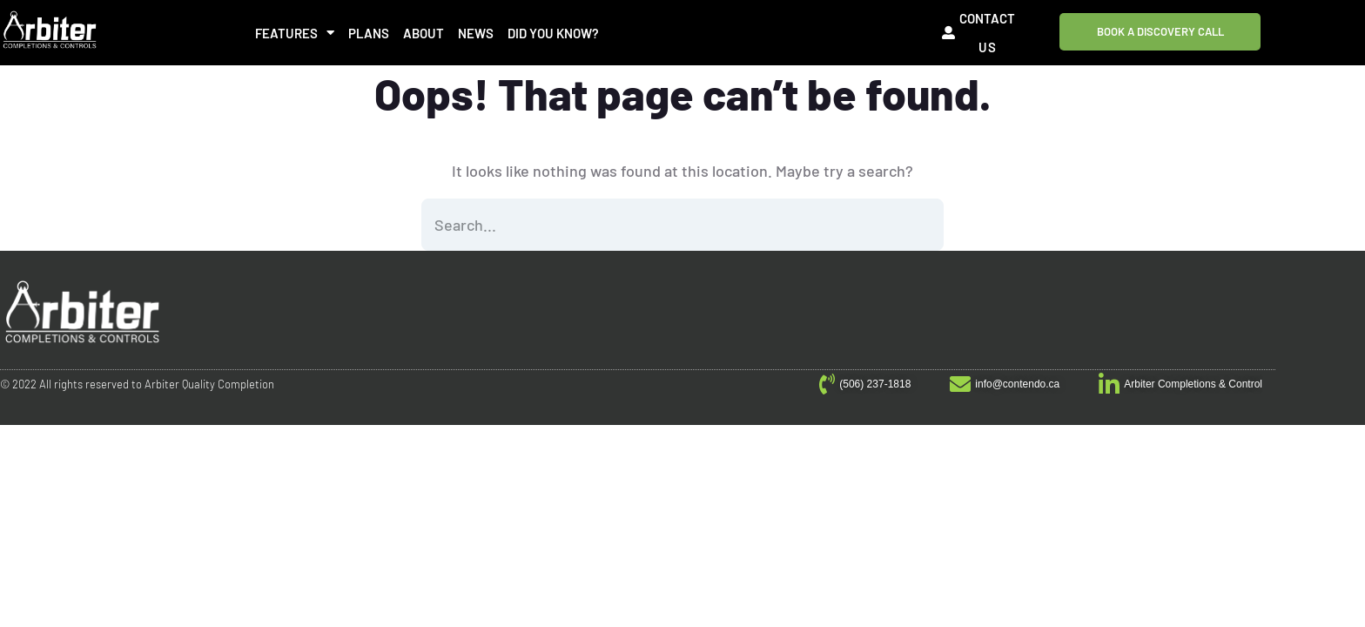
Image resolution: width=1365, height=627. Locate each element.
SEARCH (918, 225)
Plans (368, 33)
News (476, 33)
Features (294, 32)
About (423, 33)
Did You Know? (553, 33)
